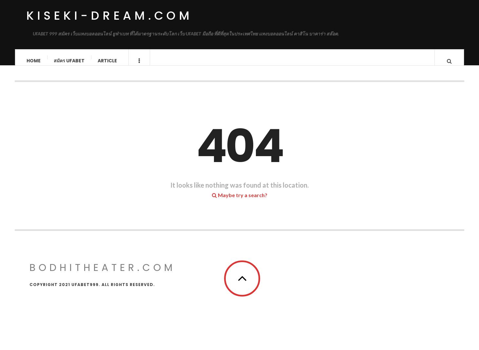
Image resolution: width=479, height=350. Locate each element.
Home (34, 60)
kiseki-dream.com (109, 15)
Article (107, 60)
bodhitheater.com (102, 274)
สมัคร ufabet (69, 60)
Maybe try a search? (239, 201)
